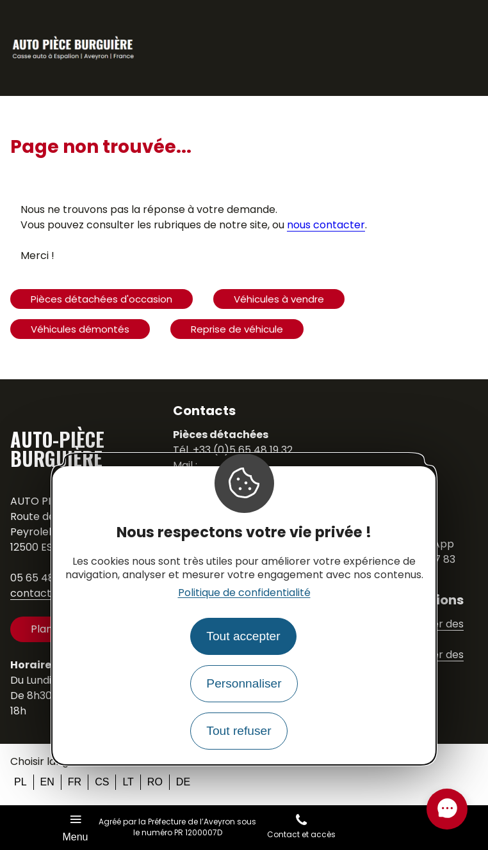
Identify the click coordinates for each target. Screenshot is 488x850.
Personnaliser (243, 683)
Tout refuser (238, 730)
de (183, 781)
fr (74, 781)
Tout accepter (243, 636)
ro (155, 781)
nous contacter (326, 224)
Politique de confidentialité (244, 592)
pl (20, 781)
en (47, 781)
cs (102, 781)
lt (127, 781)
